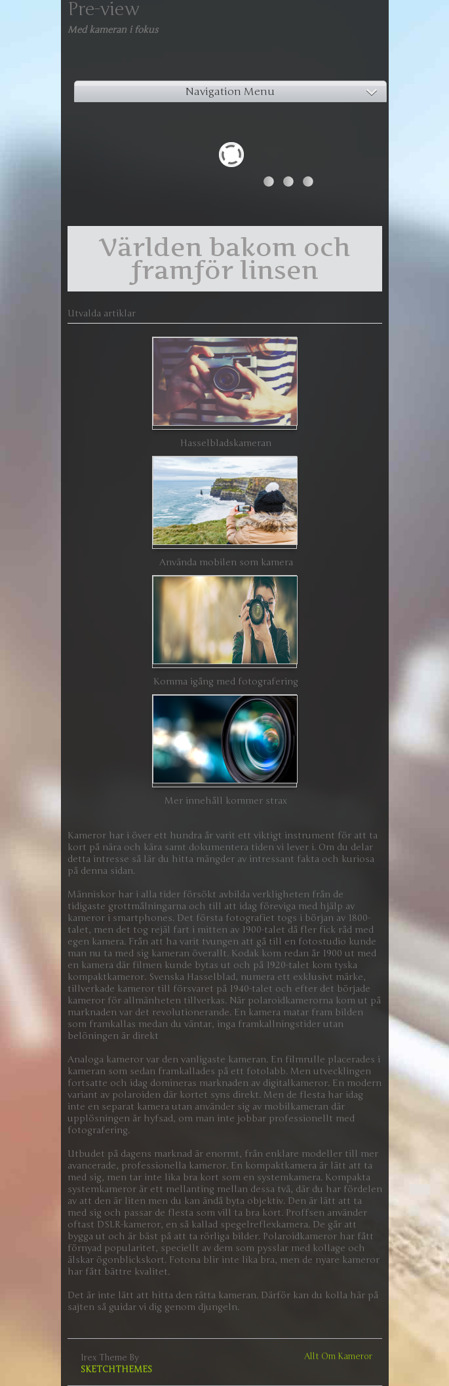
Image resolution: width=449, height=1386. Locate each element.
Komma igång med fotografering (225, 681)
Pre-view (104, 9)
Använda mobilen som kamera (226, 562)
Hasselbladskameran (225, 443)
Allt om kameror (338, 1356)
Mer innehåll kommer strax (226, 800)
